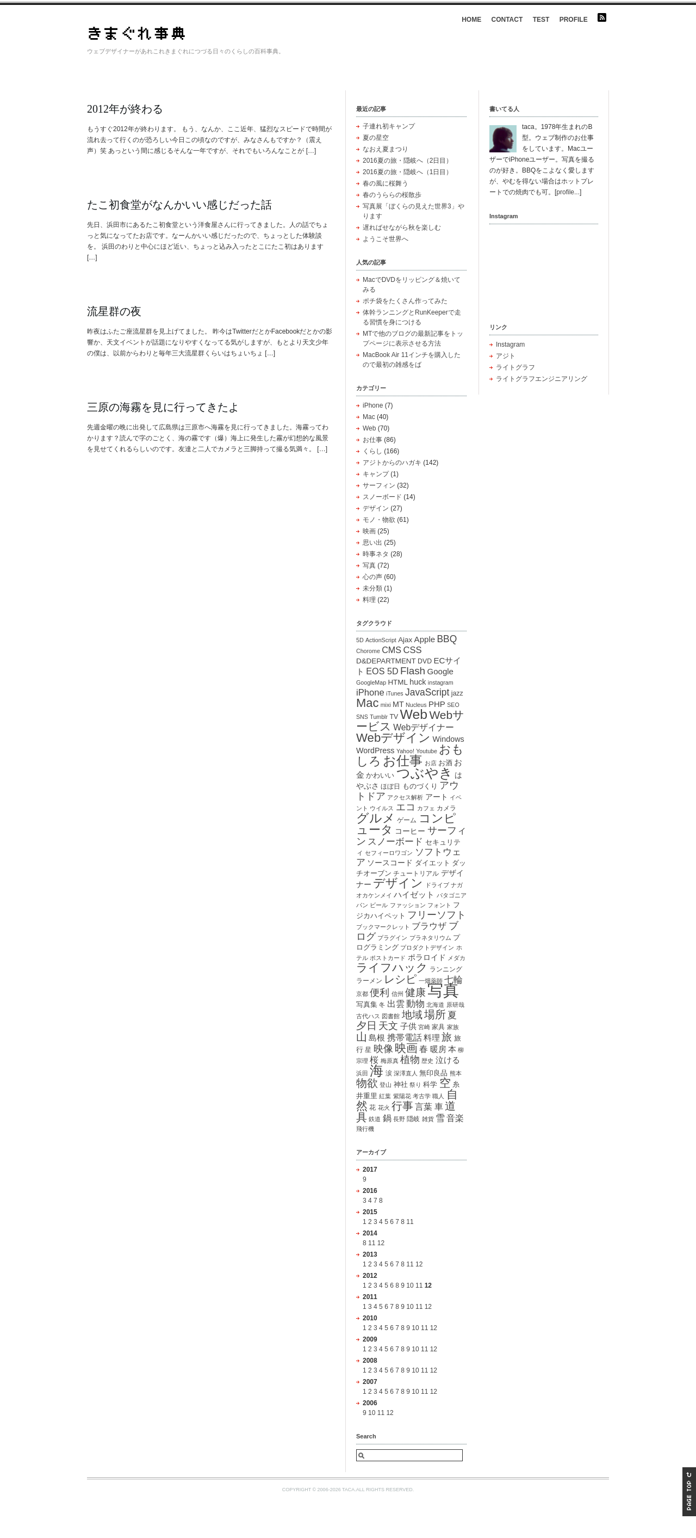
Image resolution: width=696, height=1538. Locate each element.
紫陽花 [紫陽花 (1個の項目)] (402, 1096)
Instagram (510, 344)
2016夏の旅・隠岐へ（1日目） (407, 172)
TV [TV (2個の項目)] (393, 717)
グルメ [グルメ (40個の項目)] (375, 818)
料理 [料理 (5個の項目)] (432, 1037)
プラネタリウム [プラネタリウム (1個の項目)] (430, 937)
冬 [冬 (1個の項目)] (382, 1004)
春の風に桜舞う (385, 183)
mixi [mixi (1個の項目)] (386, 705)
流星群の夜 (114, 311)
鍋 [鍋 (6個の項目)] (387, 1118)
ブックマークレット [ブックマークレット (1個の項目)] (383, 927)
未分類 (372, 588)
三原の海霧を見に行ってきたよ (163, 407)
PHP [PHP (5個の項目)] (436, 704)
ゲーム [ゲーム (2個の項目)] (407, 820)
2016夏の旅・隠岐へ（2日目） (407, 160)
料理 (369, 600)
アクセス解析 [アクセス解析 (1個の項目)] (405, 797)
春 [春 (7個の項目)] (423, 1049)
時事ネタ (376, 554)
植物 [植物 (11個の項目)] (410, 1059)
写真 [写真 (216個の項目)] (443, 990)
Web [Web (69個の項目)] (413, 714)
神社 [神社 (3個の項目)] (401, 1084)
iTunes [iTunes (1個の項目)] (394, 693)
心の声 (372, 577)
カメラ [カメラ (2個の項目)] (446, 808)
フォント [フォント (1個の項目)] (439, 905)
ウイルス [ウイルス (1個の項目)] (382, 808)
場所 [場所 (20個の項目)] (435, 1014)
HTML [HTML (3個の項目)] (398, 682)
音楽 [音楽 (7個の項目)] (455, 1118)
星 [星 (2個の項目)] (368, 1050)
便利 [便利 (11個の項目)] (379, 992)
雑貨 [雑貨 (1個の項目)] (428, 1119)
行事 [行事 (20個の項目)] (402, 1106)
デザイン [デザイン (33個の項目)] (398, 883)
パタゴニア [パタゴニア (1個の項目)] (452, 895)
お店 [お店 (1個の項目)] (431, 763)
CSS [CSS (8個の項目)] (412, 650)
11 (409, 1222)
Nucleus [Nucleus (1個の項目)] (416, 705)
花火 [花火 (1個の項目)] (384, 1107)
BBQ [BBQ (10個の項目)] (447, 638)
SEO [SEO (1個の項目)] (453, 705)
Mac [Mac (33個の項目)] (367, 703)
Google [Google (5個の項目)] (440, 671)
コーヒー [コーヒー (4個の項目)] (410, 831)
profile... (568, 192)
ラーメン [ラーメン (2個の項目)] (369, 981)
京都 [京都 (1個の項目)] (362, 994)
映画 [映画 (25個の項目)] (406, 1048)
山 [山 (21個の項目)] (361, 1037)
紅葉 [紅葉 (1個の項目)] (385, 1096)
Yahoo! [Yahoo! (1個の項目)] (405, 751)
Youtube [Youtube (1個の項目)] (426, 751)
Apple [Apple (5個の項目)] (424, 639)
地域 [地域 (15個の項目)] (412, 1014)
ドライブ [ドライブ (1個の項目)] (437, 885)
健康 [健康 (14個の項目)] (415, 992)
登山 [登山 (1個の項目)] (385, 1084)
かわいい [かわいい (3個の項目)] (380, 775)
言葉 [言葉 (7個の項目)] (423, 1106)
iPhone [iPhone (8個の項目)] (370, 692)
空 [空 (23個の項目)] (445, 1082)
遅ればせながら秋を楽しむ (402, 227)
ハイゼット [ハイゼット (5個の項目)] (414, 894)
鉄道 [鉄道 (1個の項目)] (375, 1119)
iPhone (373, 405)
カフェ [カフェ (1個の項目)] (426, 808)
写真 (369, 565)
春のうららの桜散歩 (392, 195)
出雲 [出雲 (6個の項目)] (396, 1003)
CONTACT (507, 19)
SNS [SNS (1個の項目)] (362, 716)
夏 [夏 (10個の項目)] (452, 1015)
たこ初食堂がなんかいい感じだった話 (179, 205)
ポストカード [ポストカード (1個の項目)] (388, 958)
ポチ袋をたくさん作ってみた (405, 301)
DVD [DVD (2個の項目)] (425, 661)
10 (409, 1285)
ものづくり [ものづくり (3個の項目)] (420, 786)
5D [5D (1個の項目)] (360, 640)
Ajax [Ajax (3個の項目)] (405, 640)
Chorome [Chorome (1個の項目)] (368, 651)
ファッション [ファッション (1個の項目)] (408, 905)
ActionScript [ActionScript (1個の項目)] (380, 640)
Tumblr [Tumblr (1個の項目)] (379, 716)
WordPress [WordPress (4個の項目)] (375, 750)
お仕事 (372, 440)
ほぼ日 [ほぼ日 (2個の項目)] (390, 786)
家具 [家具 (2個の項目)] (438, 1027)
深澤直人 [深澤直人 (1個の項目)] (406, 1073)
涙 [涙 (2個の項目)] (389, 1073)
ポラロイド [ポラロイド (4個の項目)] (427, 957)
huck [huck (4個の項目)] (417, 682)
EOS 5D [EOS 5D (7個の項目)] (382, 671)
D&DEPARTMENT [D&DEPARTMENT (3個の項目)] (386, 661)
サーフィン (379, 485)
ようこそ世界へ (385, 239)
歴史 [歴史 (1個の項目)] (427, 1060)
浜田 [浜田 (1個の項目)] (362, 1073)
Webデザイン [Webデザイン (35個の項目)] (393, 738)
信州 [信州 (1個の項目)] (397, 994)
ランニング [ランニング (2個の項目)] (446, 969)
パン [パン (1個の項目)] (362, 905)
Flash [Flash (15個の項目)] (412, 670)
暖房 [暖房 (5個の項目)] (438, 1049)
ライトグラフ (515, 367)
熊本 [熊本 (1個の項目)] (456, 1073)
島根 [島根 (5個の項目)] (377, 1037)
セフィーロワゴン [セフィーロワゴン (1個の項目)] (389, 853)
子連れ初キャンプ (389, 126)
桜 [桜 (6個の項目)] (374, 1060)
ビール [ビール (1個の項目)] (379, 905)
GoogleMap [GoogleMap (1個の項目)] (371, 682)
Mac (369, 417)
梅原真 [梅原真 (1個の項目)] (390, 1060)
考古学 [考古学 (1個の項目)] (422, 1096)
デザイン (376, 508)
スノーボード (382, 497)
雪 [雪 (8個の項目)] (440, 1118)
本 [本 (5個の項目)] (452, 1049)
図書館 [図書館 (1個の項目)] (391, 1016)
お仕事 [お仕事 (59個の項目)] (402, 760)
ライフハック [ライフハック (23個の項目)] (392, 967)
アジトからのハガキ (392, 462)
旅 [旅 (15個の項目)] (447, 1037)
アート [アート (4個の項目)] (436, 796)
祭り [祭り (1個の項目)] (415, 1084)
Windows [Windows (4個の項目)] (448, 739)
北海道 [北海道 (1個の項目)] (435, 1004)
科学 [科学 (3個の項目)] (430, 1084)
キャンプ (376, 474)
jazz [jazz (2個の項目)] (457, 693)
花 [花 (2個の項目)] (372, 1107)
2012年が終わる (125, 109)
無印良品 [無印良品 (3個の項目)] (433, 1073)
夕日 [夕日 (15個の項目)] (366, 1025)
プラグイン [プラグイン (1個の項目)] (392, 937)
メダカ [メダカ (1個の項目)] (456, 958)
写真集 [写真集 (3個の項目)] (366, 1004)
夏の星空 (376, 138)
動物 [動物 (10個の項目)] (415, 1003)
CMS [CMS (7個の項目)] (391, 650)
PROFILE (574, 19)
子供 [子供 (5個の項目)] (408, 1026)
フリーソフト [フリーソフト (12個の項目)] (436, 914)
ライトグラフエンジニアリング (541, 379)
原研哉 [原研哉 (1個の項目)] (455, 1004)
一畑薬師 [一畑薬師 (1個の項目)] (431, 980)
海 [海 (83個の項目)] (376, 1070)
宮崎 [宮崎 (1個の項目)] (424, 1027)
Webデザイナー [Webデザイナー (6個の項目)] (423, 727)
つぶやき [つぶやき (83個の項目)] (424, 772)
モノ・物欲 (379, 520)
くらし (372, 451)
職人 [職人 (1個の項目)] (438, 1096)
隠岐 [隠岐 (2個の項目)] (413, 1119)
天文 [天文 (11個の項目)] (388, 1025)
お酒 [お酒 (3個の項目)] (445, 763)
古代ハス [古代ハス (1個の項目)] (368, 1016)
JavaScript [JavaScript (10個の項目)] (427, 692)
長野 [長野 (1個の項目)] (399, 1119)
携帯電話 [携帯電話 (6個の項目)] (404, 1037)
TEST (541, 19)
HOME (471, 19)
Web (369, 428)
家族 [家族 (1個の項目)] (453, 1027)
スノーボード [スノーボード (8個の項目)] (395, 841)
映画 (369, 531)
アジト (505, 356)
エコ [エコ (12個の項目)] (405, 807)
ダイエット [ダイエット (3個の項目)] (432, 863)
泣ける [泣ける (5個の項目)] (448, 1060)
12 (380, 1243)
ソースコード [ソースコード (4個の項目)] (390, 862)
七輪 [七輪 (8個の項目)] (453, 980)
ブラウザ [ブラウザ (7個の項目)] (429, 926)
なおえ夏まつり (385, 149)
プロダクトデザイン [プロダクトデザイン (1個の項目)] (427, 947)
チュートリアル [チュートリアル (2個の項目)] (416, 873)
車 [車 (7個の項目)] (438, 1106)
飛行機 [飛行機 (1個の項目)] (365, 1128)
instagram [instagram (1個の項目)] (440, 682)
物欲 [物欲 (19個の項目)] (367, 1083)
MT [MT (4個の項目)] (398, 704)
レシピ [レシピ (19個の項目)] (400, 979)
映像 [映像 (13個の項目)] (383, 1048)
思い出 (372, 542)
